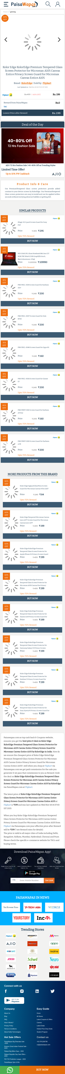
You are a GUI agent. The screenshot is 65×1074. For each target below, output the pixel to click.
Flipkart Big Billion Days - (14, 1051)
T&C (5, 107)
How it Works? (8, 1022)
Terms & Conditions (10, 1029)
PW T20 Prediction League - (15, 1059)
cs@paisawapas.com (43, 1045)
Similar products (32, 210)
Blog (5, 1016)
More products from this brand (32, 474)
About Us (7, 1013)
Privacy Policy (8, 1026)
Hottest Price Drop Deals (44, 1029)
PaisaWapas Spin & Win (12, 1062)
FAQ (5, 1019)
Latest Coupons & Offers (44, 1019)
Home (39, 1013)
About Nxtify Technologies (12, 1032)
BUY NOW (42, 1069)
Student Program (42, 1032)
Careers (39, 1022)
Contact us (43, 1037)
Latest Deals (41, 1026)
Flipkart (47, 83)
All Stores (40, 1016)
